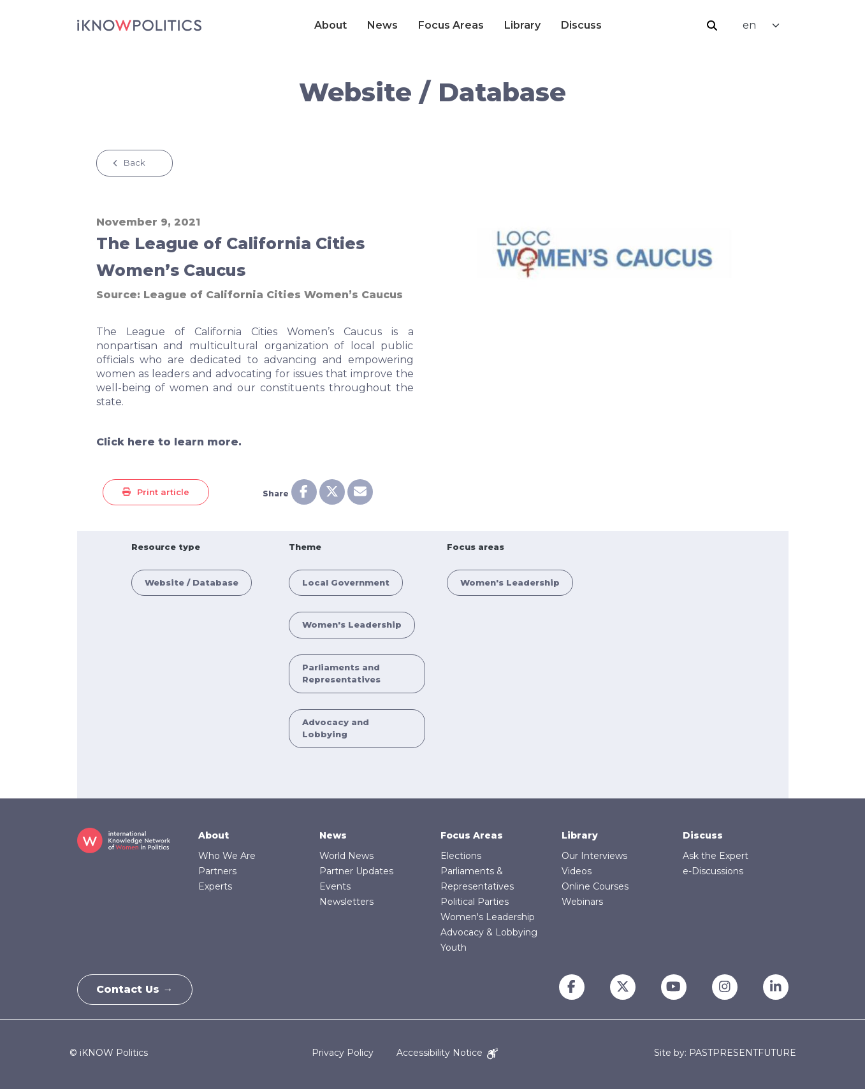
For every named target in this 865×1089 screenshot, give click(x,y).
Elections (460, 856)
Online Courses (595, 886)
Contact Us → (135, 989)
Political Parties (474, 901)
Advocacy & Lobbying (488, 932)
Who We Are (227, 856)
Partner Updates (356, 871)
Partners (217, 871)
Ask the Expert (715, 856)
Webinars (582, 901)
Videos (577, 871)
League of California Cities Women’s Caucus (273, 295)
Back (134, 162)
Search (712, 25)
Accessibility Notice (447, 1052)
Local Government (345, 582)
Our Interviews (594, 856)
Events (335, 886)
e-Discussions (713, 871)
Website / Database (191, 582)
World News (346, 856)
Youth (453, 947)
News (382, 25)
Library (522, 25)
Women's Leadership (352, 624)
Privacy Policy (343, 1052)
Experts (215, 886)
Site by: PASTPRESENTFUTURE (725, 1053)
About (330, 25)
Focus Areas (451, 25)
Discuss (581, 25)
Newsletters (346, 901)
